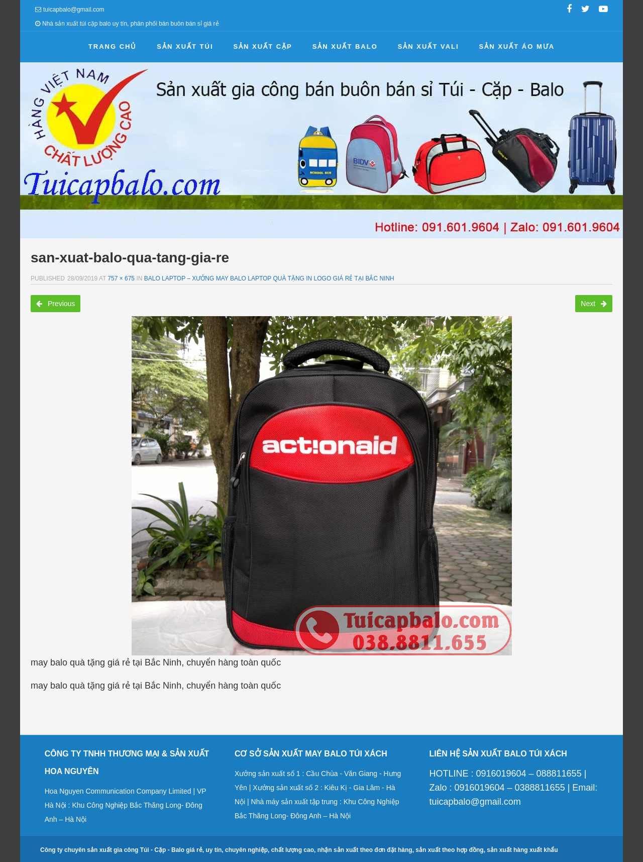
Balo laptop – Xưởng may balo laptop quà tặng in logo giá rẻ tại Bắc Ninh (269, 278)
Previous (55, 304)
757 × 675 (121, 278)
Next (594, 304)
